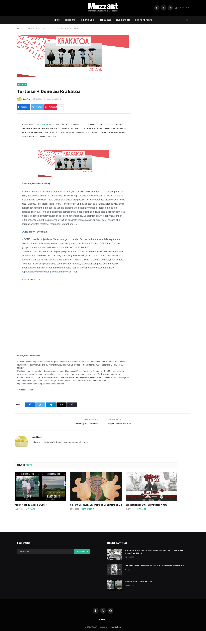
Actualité (22, 84)
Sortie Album (88, 509)
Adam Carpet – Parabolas (86, 423)
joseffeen (26, 99)
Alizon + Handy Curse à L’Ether (30, 505)
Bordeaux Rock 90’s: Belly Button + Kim (146, 505)
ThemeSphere (115, 627)
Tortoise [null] (26, 183)
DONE (25, 231)
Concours (70, 20)
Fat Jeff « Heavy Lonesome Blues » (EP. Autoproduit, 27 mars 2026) (155, 565)
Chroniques (87, 20)
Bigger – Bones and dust (119, 423)
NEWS (57, 20)
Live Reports (123, 20)
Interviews (105, 20)
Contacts (103, 620)
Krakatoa (43, 124)
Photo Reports (143, 20)
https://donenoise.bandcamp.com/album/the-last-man (50, 271)
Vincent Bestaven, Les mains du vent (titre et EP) (96, 505)
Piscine (37, 279)
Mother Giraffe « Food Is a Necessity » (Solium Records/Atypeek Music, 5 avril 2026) (154, 552)
